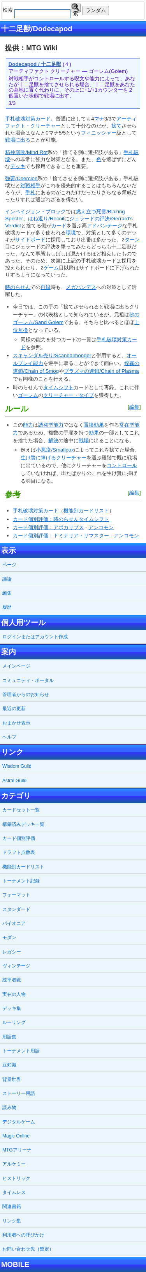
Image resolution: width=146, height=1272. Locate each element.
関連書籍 (11, 1206)
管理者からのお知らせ (25, 694)
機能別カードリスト (86, 511)
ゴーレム (28, 395)
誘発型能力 (50, 425)
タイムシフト (58, 387)
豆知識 (9, 1065)
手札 (30, 192)
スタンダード (16, 909)
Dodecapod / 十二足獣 (35, 64)
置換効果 (94, 425)
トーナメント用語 (21, 1051)
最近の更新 (14, 708)
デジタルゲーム (18, 1122)
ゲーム (51, 268)
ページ (9, 564)
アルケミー (14, 1164)
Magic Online (16, 1136)
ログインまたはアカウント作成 (35, 637)
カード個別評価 (18, 838)
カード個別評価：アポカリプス (48, 527)
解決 (53, 440)
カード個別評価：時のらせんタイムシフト (61, 519)
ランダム (96, 10)
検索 (75, 8)
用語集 (9, 1037)
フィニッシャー (98, 133)
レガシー (11, 952)
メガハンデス (81, 287)
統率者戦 (11, 980)
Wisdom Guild (17, 766)
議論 (7, 579)
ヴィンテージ (16, 966)
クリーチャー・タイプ (68, 395)
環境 (71, 233)
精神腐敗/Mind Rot (26, 152)
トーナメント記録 (21, 881)
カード (59, 226)
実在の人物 (14, 994)
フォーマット (16, 895)
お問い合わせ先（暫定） (28, 1249)
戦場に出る (17, 140)
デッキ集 (11, 1008)
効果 (94, 433)
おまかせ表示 (16, 723)
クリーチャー (71, 458)
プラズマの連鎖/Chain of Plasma (101, 371)
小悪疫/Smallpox (55, 450)
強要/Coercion (21, 178)
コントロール (122, 465)
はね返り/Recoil (46, 218)
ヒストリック (16, 1178)
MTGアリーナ (17, 1150)
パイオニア (14, 923)
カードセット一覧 (21, 810)
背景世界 (11, 1079)
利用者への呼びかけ (23, 1235)
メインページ (16, 666)
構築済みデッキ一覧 (23, 824)
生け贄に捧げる (38, 458)
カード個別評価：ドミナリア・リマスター (61, 536)
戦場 (84, 440)
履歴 (7, 607)
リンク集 (11, 1221)
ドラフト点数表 (18, 852)
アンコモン (101, 527)
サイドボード (30, 240)
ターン (132, 240)
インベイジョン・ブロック (35, 211)
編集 (134, 407)
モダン (9, 937)
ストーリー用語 (18, 1093)
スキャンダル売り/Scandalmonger (52, 355)
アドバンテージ (104, 226)
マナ (99, 119)
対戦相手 (30, 185)
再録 (45, 287)
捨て (116, 126)
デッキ (17, 166)
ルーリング (14, 1022)
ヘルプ (9, 737)
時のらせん (17, 287)
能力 (28, 425)
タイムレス (14, 1192)
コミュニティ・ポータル (28, 680)
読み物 (9, 1107)
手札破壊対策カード (28, 119)
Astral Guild (14, 780)
